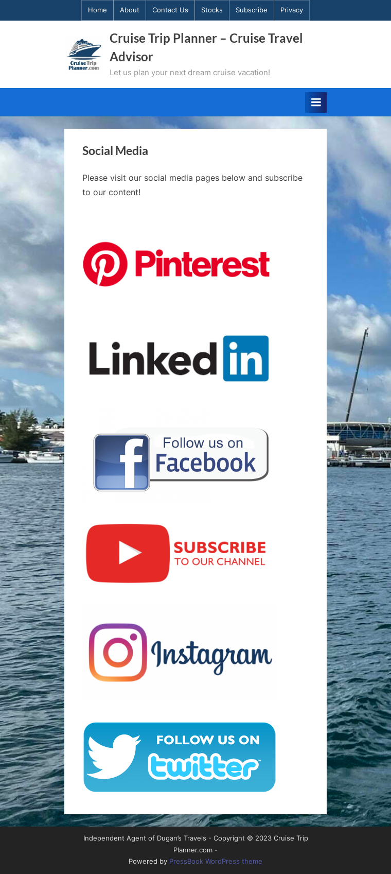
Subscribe (252, 10)
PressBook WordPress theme (215, 861)
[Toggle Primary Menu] (316, 102)
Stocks (212, 10)
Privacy (291, 10)
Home (97, 10)
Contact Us (170, 10)
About (129, 10)
